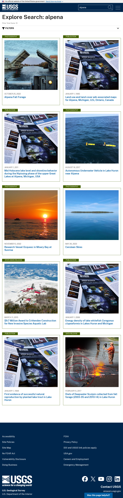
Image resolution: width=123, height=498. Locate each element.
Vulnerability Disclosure (14, 459)
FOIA (66, 436)
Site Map (6, 448)
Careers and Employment (76, 459)
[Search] (110, 7)
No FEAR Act (8, 453)
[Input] (95, 7)
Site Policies (8, 442)
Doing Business (9, 465)
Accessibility (8, 436)
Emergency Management (76, 465)
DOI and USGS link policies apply (80, 448)
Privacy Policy (71, 442)
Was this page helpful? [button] (98, 495)
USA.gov (68, 453)
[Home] (10, 9)
